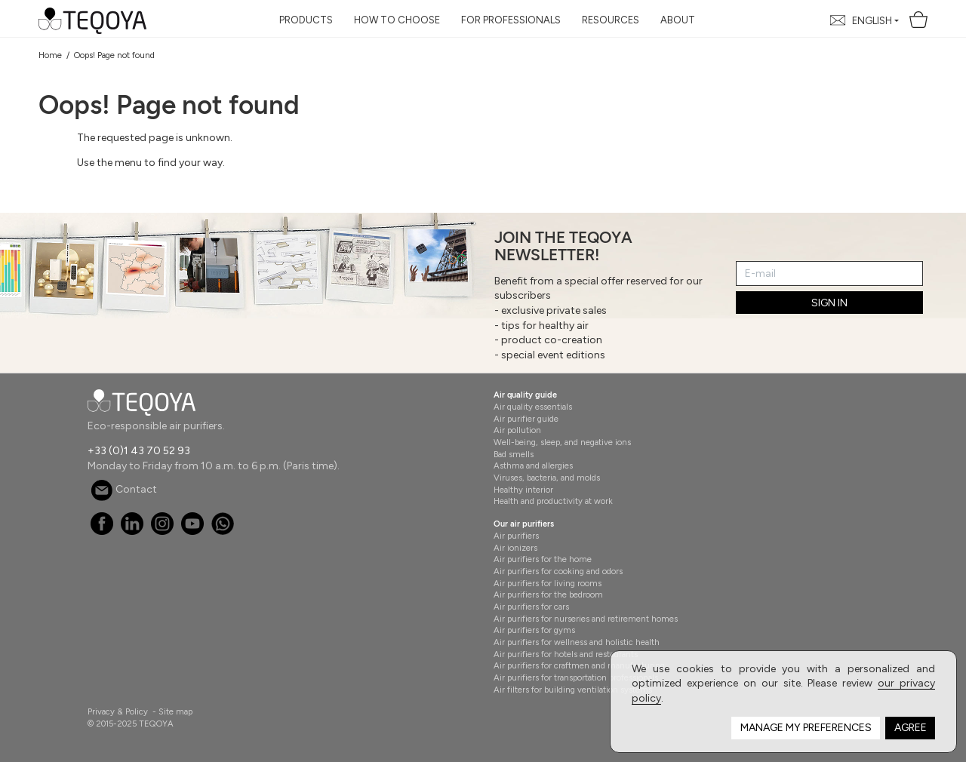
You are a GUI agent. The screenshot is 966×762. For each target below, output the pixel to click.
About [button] (677, 20)
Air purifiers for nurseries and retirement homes (586, 618)
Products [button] (306, 20)
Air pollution (517, 430)
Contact (124, 489)
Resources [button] (610, 20)
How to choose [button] (397, 20)
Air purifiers (516, 535)
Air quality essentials (533, 406)
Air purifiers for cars (531, 606)
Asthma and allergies (533, 465)
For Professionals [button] (511, 20)
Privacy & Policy (118, 711)
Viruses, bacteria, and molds (547, 477)
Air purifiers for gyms (534, 630)
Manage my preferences (806, 727)
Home (50, 55)
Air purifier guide (526, 418)
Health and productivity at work (553, 501)
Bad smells (514, 454)
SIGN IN (829, 303)
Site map (175, 711)
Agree (910, 727)
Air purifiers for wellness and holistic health (577, 642)
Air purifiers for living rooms (547, 583)
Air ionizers (515, 547)
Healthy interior (523, 489)
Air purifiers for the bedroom (548, 594)
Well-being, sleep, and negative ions (562, 442)
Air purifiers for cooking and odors (558, 571)
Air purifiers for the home (543, 559)
